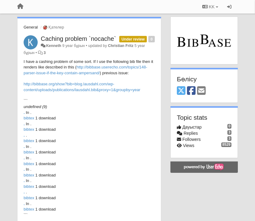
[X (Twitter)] (181, 91)
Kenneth (53, 46)
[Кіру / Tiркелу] (229, 7)
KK (210, 6)
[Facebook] (191, 91)
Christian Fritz (120, 46)
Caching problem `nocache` (78, 38)
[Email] (201, 91)
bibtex (29, 118)
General (31, 27)
